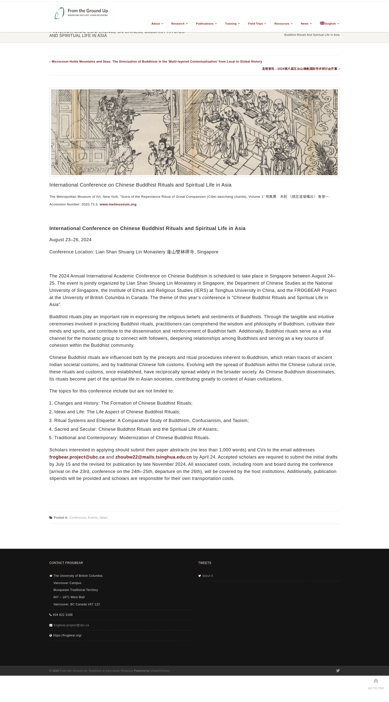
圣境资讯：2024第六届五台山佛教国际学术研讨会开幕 (299, 69)
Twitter (337, 670)
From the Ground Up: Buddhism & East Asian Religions (96, 670)
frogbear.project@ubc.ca (77, 457)
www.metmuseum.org (118, 204)
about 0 (207, 576)
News (305, 23)
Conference (77, 517)
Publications (205, 23)
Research (178, 23)
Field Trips (255, 23)
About (156, 23)
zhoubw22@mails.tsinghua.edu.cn (153, 457)
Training (231, 23)
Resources (282, 23)
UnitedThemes (160, 670)
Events (93, 517)
